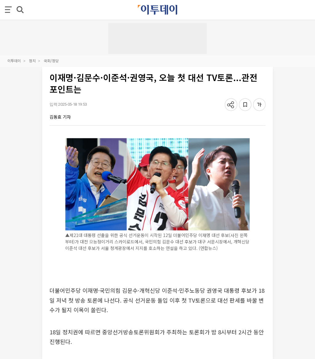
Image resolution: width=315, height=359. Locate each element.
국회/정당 (51, 60)
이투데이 (14, 60)
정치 (32, 60)
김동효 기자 (60, 117)
